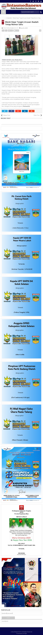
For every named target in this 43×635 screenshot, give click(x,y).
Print (10, 30)
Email (16, 30)
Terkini (8, 617)
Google (25, 633)
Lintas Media (14, 631)
